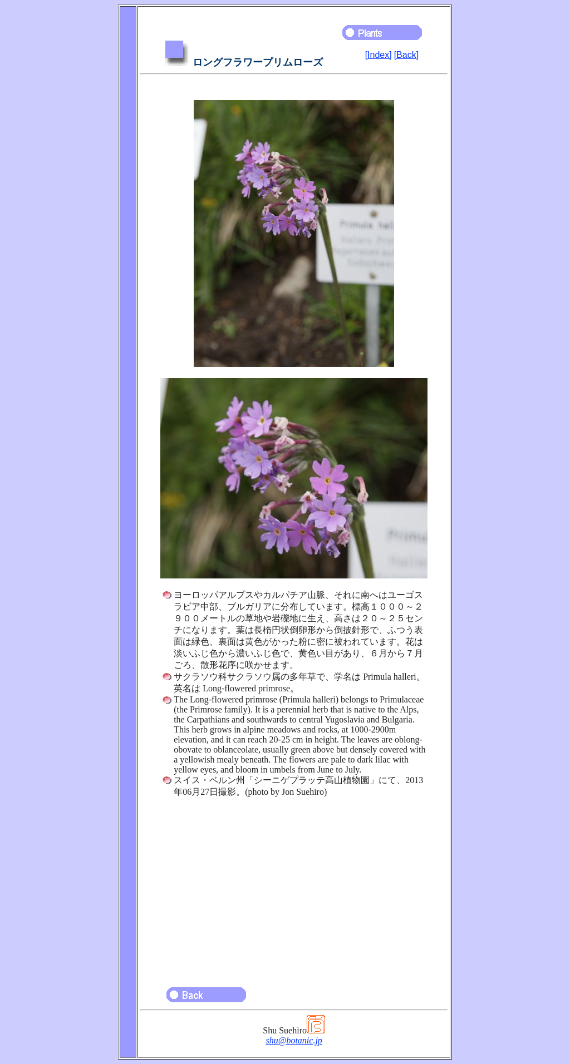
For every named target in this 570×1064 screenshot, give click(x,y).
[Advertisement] (294, 887)
